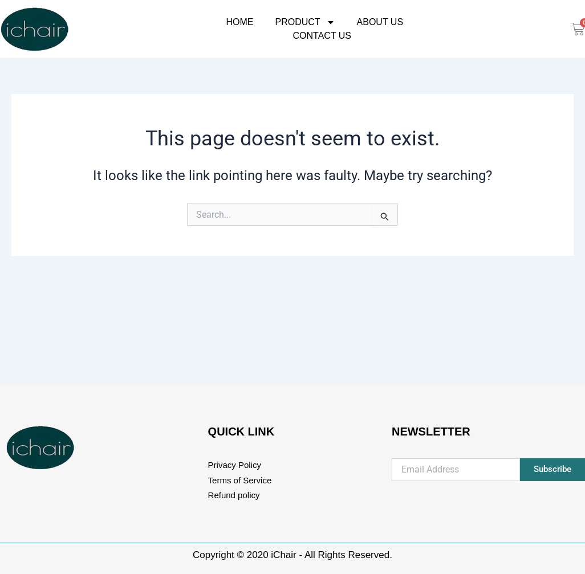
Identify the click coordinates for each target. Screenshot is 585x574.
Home (239, 22)
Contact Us (322, 35)
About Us (380, 22)
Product (305, 22)
